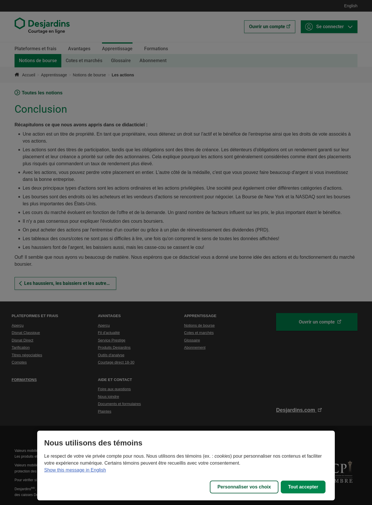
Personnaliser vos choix (244, 486)
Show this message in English (75, 470)
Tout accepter (303, 486)
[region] (186, 465)
